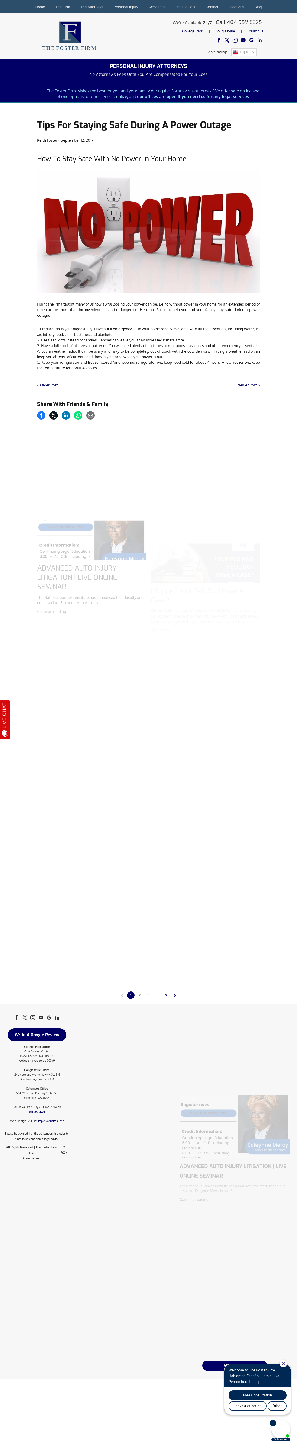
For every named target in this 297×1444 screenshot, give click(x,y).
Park (199, 31)
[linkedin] (259, 41)
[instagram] (235, 41)
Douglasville (225, 31)
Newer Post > (248, 385)
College (188, 31)
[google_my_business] (251, 41)
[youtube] (243, 41)
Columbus (255, 31)
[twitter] (227, 41)
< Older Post (47, 385)
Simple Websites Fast (50, 1121)
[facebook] (219, 41)
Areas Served (32, 1158)
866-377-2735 (37, 1111)
